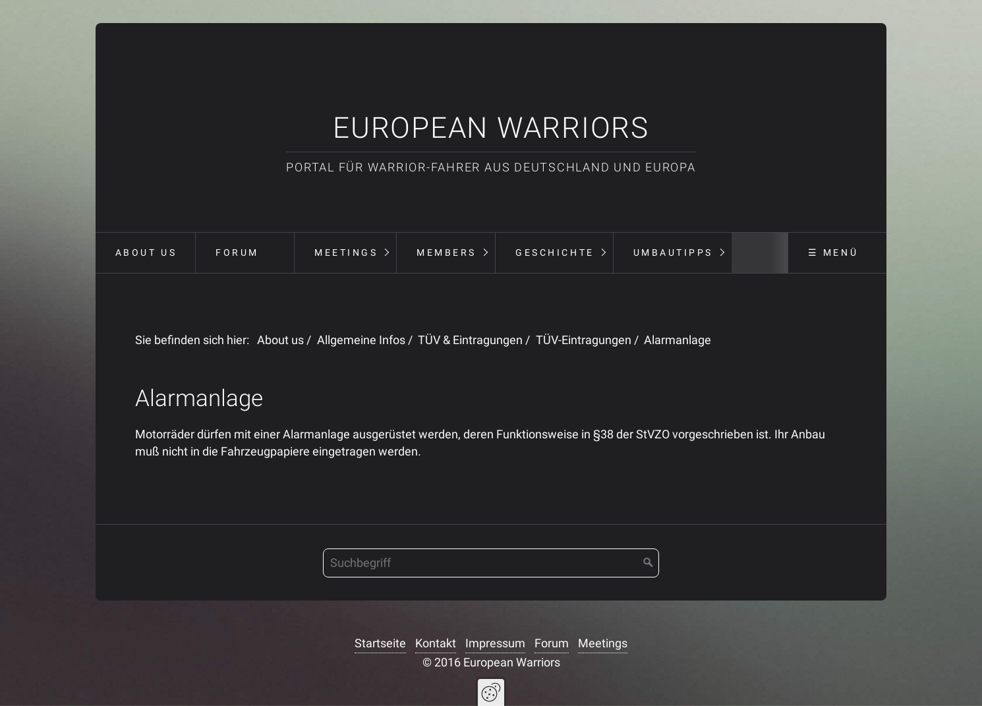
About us (146, 252)
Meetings (346, 252)
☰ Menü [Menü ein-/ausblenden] (833, 252)
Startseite (380, 643)
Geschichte (554, 252)
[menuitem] (145, 253)
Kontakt (435, 643)
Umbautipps (673, 252)
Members (447, 252)
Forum (237, 252)
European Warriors (491, 128)
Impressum (495, 643)
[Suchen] (648, 562)
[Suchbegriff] (491, 562)
